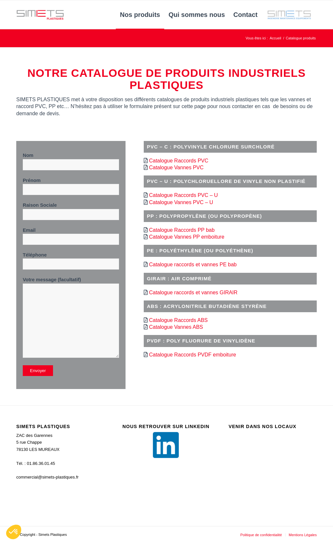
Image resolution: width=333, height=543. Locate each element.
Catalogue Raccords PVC (178, 160)
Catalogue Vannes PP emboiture (186, 237)
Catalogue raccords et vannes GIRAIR (193, 292)
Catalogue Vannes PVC (176, 167)
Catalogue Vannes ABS (176, 327)
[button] (13, 532)
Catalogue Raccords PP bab (182, 230)
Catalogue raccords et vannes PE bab (193, 264)
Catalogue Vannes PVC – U (181, 202)
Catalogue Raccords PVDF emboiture (192, 354)
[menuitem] (140, 14)
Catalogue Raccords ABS (178, 320)
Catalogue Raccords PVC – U (183, 195)
